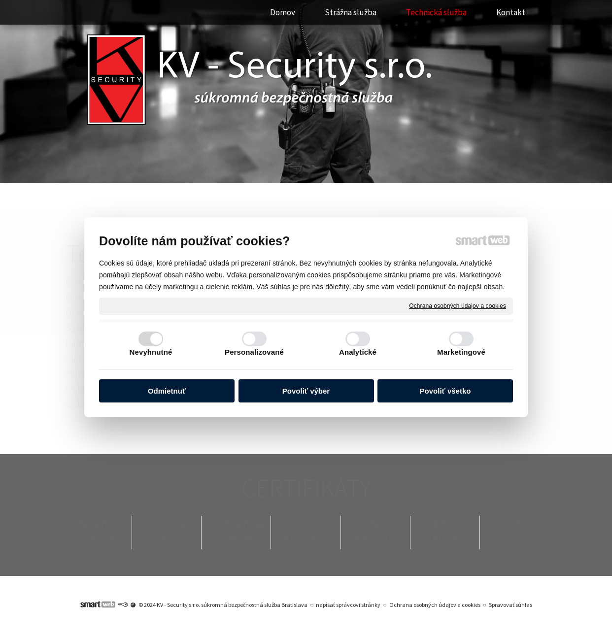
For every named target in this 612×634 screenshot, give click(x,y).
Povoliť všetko (445, 391)
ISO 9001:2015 (306, 531)
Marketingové (461, 352)
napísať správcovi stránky (348, 604)
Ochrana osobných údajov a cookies (457, 305)
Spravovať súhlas (510, 604)
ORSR (515, 523)
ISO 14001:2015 (375, 531)
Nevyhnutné (151, 352)
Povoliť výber (306, 391)
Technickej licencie (167, 531)
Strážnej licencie (97, 531)
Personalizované (254, 352)
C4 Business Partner (236, 531)
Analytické (357, 352)
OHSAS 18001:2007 (445, 531)
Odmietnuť (167, 391)
